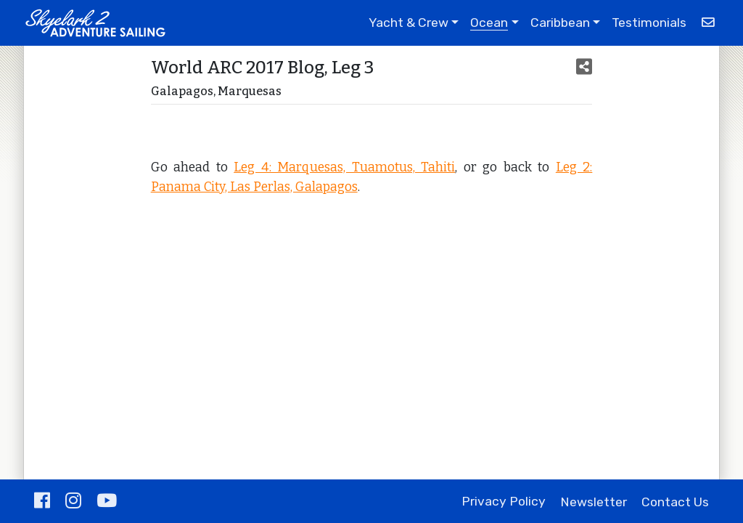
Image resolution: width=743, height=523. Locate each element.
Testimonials (649, 22)
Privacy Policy (503, 502)
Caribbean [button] (560, 22)
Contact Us (675, 502)
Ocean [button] (489, 22)
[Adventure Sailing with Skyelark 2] (95, 23)
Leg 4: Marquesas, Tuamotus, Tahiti (344, 167)
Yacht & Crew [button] (408, 22)
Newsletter (593, 502)
